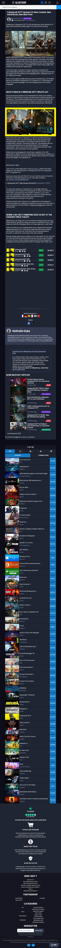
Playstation (22, 920)
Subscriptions (46, 434)
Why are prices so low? (30, 888)
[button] (57, 2)
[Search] (58, 7)
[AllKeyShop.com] (19, 2)
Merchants (18, 904)
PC (23, 912)
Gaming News (27, 18)
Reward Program (38, 915)
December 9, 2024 (43, 183)
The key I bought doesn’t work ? (30, 890)
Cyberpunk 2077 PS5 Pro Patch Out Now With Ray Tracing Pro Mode (38, 394)
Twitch (42, 193)
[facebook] (29, 327)
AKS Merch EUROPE (38, 927)
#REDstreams (33, 169)
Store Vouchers (38, 912)
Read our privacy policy (44, 942)
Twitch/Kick (18, 902)
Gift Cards (38, 917)
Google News (20, 374)
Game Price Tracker (38, 914)
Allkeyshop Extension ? (30, 895)
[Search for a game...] (30, 7)
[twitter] (32, 327)
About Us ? (30, 884)
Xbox (22, 916)
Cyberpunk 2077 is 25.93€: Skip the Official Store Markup (38, 420)
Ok (29, 945)
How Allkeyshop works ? (30, 886)
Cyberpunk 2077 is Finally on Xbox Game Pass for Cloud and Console (38, 430)
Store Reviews (38, 921)
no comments (30, 20)
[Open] (3, 2)
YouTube (9, 194)
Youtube (42, 902)
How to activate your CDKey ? (30, 891)
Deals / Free (38, 919)
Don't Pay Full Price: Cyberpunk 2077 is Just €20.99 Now (38, 402)
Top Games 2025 (38, 923)
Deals (48, 389)
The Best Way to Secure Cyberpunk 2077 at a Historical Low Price (38, 385)
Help (54, 945)
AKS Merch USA (38, 925)
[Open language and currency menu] (46, 2)
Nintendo (23, 924)
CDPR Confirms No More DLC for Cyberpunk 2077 (38, 411)
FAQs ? (30, 893)
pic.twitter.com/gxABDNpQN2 (17, 180)
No (33, 945)
